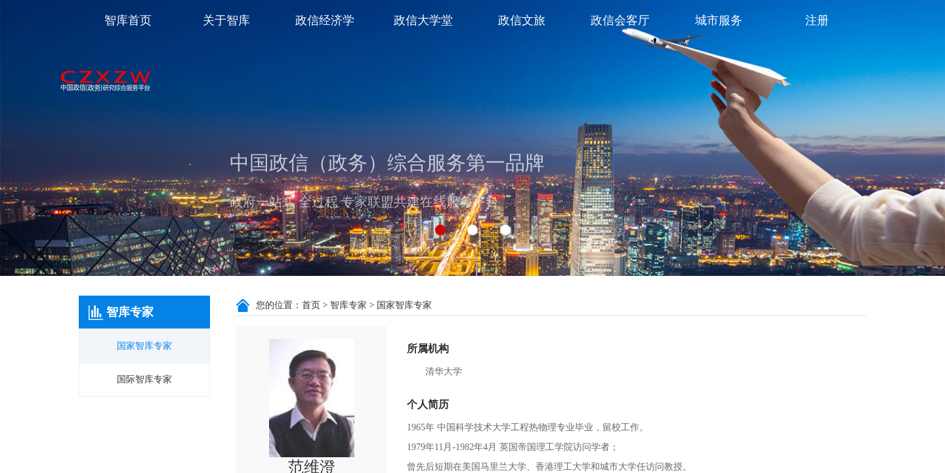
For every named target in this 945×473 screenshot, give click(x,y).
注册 (817, 20)
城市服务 (718, 20)
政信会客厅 (620, 20)
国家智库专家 (144, 346)
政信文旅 (521, 20)
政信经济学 (324, 20)
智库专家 (348, 305)
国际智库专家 (144, 379)
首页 (311, 305)
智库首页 (128, 20)
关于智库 (226, 20)
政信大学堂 (423, 20)
